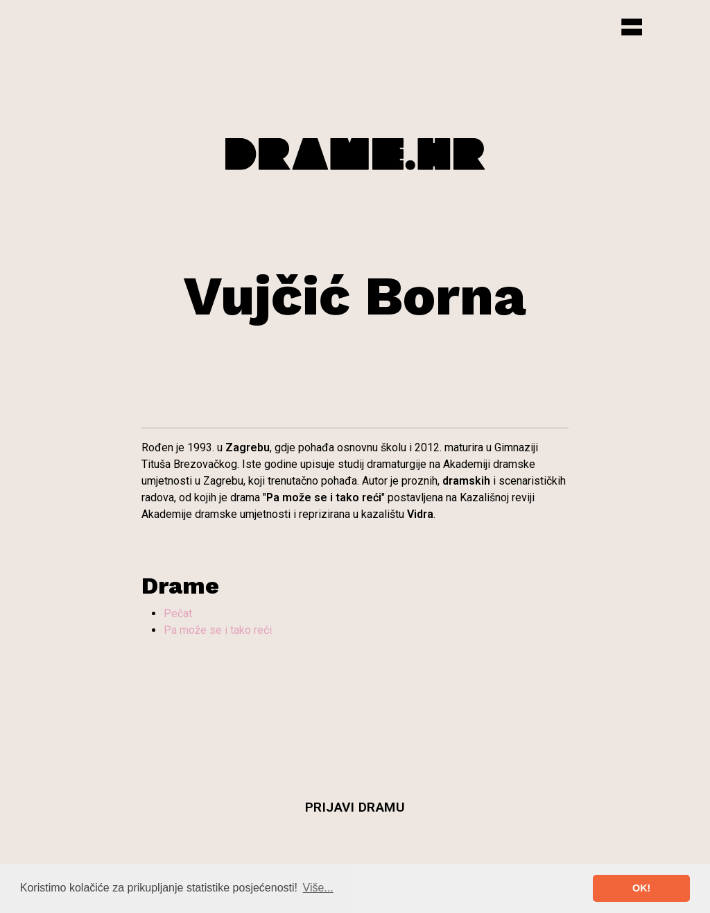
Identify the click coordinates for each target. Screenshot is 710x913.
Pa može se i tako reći (218, 630)
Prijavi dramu (355, 807)
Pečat (178, 613)
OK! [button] (641, 888)
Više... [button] (318, 888)
